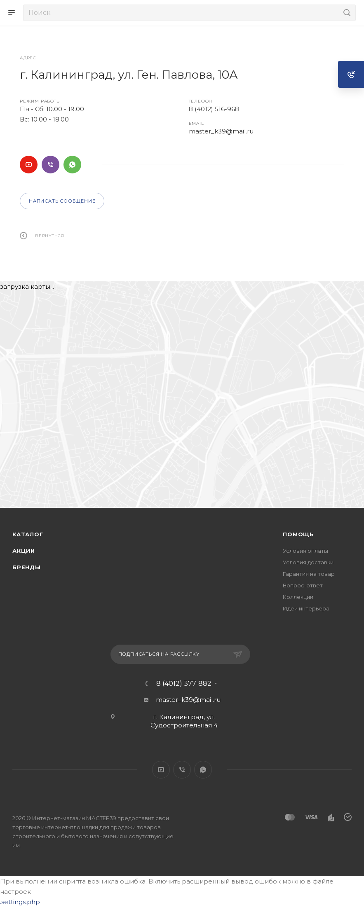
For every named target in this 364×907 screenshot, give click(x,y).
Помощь (298, 534)
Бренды (26, 567)
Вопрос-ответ (303, 585)
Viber (50, 164)
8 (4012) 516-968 (214, 109)
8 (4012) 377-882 (183, 683)
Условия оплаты (305, 550)
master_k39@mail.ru (221, 131)
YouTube (29, 164)
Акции (23, 550)
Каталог (27, 534)
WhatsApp (72, 164)
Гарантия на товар (309, 573)
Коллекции (298, 597)
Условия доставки (308, 562)
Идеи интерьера (306, 608)
